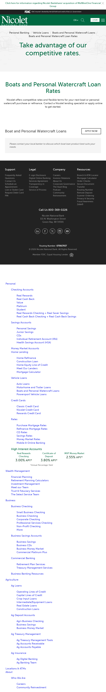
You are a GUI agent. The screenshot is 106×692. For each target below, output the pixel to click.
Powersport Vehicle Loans (32, 394)
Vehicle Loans (41, 32)
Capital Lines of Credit (29, 595)
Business (10, 500)
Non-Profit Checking (29, 526)
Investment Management (25, 484)
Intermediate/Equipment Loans (34, 602)
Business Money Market (30, 548)
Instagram (60, 231)
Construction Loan (27, 361)
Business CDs (24, 545)
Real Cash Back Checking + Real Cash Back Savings (46, 316)
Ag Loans (16, 585)
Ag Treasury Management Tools (35, 640)
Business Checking (21, 506)
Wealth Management (18, 471)
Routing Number (85, 190)
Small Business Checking (31, 512)
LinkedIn (37, 231)
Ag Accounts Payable (29, 647)
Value (20, 302)
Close (103, 3)
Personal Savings (26, 328)
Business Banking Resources (27, 573)
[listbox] (76, 20)
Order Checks (83, 181)
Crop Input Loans (27, 598)
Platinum (22, 306)
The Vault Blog (60, 187)
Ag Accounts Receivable (30, 643)
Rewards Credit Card (29, 413)
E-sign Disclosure (37, 175)
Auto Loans (23, 384)
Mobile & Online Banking (31, 442)
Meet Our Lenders (27, 368)
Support (10, 169)
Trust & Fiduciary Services (25, 491)
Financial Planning (21, 477)
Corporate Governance (64, 184)
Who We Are (18, 678)
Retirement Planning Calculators (30, 480)
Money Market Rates (28, 439)
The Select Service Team (25, 494)
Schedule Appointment (87, 20)
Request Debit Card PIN (14, 194)
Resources (83, 169)
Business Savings (26, 541)
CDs (19, 335)
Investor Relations (61, 178)
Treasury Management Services (34, 567)
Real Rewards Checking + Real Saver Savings (43, 313)
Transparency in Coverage (36, 185)
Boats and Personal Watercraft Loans (73, 32)
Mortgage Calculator (87, 178)
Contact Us (10, 181)
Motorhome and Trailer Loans (34, 387)
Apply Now (91, 131)
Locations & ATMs (16, 668)
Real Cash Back (25, 299)
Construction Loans (28, 609)
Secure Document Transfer (85, 185)
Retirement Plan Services (31, 564)
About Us (57, 181)
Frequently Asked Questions (13, 176)
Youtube (67, 231)
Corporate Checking (28, 519)
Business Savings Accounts (26, 535)
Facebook (45, 231)
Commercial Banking (23, 558)
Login (95, 20)
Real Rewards (24, 295)
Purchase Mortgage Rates (31, 425)
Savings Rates (24, 435)
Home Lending (19, 352)
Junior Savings (25, 332)
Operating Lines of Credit (31, 591)
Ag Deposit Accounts (23, 615)
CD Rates (22, 432)
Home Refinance (26, 358)
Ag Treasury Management (26, 634)
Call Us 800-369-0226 (53, 209)
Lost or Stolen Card (14, 190)
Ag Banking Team (26, 662)
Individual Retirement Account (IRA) (37, 339)
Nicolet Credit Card (28, 409)
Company (59, 169)
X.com (52, 231)
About (9, 672)
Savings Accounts (21, 322)
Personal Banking (19, 32)
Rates (14, 419)
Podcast (57, 190)
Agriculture (12, 579)
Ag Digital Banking (27, 659)
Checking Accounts (22, 289)
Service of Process (37, 190)
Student (21, 309)
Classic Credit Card (28, 406)
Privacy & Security (85, 198)
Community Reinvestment (59, 194)
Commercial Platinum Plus (32, 552)
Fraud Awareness (85, 201)
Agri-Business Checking (30, 621)
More (20, 529)
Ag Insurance (18, 653)
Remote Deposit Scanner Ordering (85, 194)
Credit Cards (18, 400)
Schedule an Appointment (11, 185)
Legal (32, 169)
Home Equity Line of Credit (32, 365)
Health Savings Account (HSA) (34, 342)
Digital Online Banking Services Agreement (40, 179)
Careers (56, 175)
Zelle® (80, 204)
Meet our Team (19, 487)
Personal (11, 283)
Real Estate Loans (27, 605)
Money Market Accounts (25, 348)
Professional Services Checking (34, 522)
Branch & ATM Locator (87, 175)
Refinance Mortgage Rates (32, 428)
